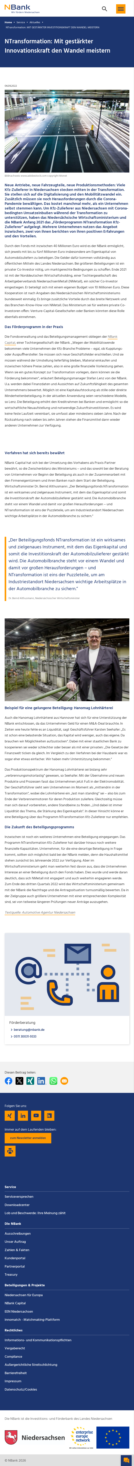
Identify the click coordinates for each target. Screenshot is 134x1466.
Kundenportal (15, 1258)
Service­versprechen (19, 1197)
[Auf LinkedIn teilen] (41, 1081)
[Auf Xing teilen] (30, 1081)
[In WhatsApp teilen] (53, 1081)
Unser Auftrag (15, 1242)
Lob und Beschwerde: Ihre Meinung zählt (35, 1213)
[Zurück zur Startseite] (22, 11)
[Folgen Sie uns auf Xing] (10, 1116)
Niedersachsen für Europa (24, 1295)
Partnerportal (15, 1266)
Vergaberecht (15, 1348)
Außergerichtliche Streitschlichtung (31, 1365)
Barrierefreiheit (16, 1373)
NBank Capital (15, 1303)
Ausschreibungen (18, 1234)
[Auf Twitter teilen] (19, 1081)
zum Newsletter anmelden (28, 1138)
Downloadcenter (17, 1205)
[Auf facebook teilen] (8, 1081)
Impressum (13, 1381)
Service (21, 22)
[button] (120, 9)
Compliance (13, 1357)
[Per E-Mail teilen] (64, 1081)
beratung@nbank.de (29, 1029)
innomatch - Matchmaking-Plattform (32, 1320)
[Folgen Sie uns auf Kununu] (49, 1116)
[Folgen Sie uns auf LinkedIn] (23, 1116)
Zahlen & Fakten (17, 1250)
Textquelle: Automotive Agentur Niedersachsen (40, 913)
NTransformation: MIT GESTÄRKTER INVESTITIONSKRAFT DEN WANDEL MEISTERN (52, 27)
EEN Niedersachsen (19, 1312)
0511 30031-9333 (25, 1036)
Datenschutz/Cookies (21, 1389)
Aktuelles (35, 22)
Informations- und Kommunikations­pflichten (38, 1340)
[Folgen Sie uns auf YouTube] (36, 1116)
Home (8, 22)
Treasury (11, 1275)
